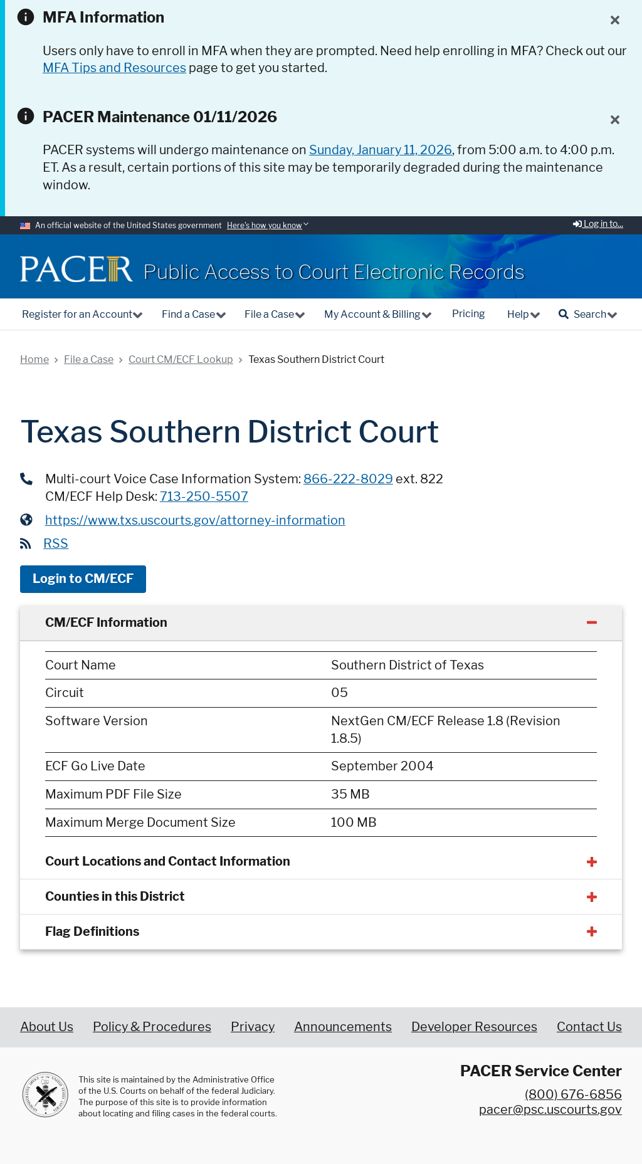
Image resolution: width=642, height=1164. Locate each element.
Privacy (253, 1026)
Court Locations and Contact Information (167, 861)
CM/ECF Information (106, 622)
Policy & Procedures (152, 1026)
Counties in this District (115, 896)
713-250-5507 (204, 496)
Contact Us (589, 1026)
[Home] (76, 269)
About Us (46, 1026)
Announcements (343, 1026)
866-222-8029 (348, 478)
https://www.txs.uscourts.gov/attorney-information (195, 520)
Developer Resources (474, 1026)
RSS (55, 543)
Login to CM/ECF (83, 578)
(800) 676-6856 (573, 1094)
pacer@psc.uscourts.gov (550, 1109)
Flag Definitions (92, 931)
